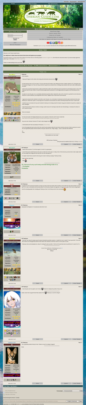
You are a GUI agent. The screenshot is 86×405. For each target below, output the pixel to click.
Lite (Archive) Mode (41, 401)
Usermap (56, 401)
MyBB (9, 404)
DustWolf (80, 141)
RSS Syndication (49, 401)
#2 (81, 147)
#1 (81, 74)
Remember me (15, 38)
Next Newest (13, 386)
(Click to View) (47, 124)
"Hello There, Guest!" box (20, 58)
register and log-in (42, 45)
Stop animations (73, 1)
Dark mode (66, 1)
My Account (33, 3)
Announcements (53, 65)
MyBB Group (19, 404)
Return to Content (32, 401)
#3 (81, 184)
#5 (81, 238)
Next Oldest (7, 386)
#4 (81, 205)
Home (13, 3)
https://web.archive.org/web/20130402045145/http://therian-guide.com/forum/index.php (40, 118)
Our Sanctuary (53, 3)
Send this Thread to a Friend (11, 392)
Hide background (81, 1)
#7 (81, 342)
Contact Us (6, 401)
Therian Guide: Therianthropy (16, 401)
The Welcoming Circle (40, 65)
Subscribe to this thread (10, 394)
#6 (81, 286)
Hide (81, 28)
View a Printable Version (10, 390)
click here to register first (47, 57)
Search (73, 3)
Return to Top (25, 401)
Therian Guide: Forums (26, 65)
